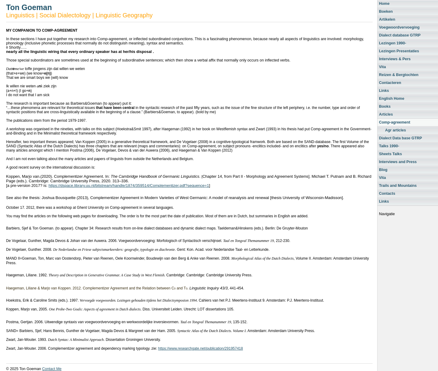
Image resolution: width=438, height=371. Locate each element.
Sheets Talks (390, 154)
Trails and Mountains (398, 186)
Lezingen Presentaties (399, 51)
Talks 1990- (389, 146)
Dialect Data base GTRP (400, 138)
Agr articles (395, 130)
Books (385, 106)
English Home (391, 98)
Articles (386, 114)
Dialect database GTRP (400, 35)
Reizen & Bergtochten (399, 75)
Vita (382, 67)
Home (384, 4)
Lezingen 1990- (392, 43)
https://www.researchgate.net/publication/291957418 (200, 348)
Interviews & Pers (395, 59)
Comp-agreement (394, 122)
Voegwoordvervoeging (399, 27)
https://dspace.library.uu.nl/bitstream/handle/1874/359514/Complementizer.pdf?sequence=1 (128, 185)
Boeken (386, 11)
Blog (383, 170)
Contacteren (390, 83)
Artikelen (387, 19)
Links (384, 91)
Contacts (387, 193)
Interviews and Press (398, 162)
